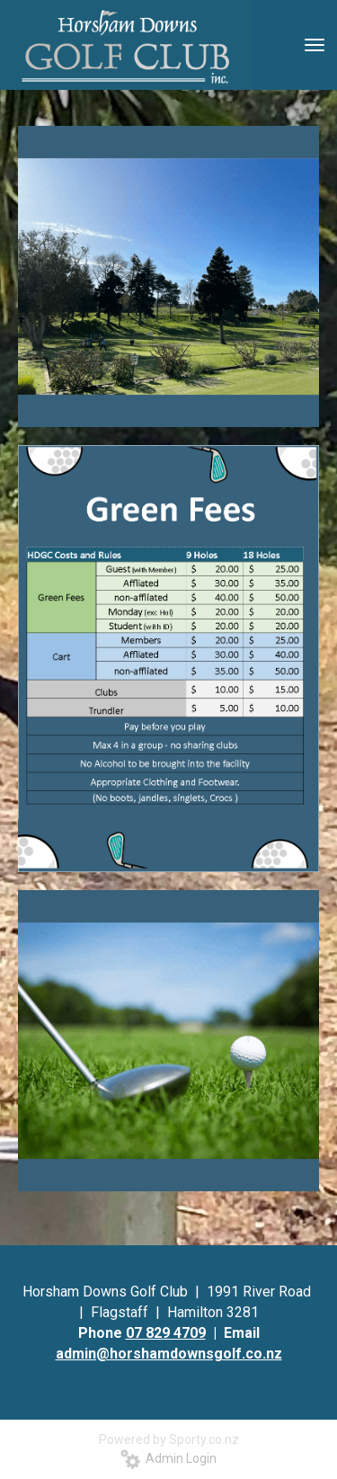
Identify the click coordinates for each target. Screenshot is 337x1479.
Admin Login (168, 1458)
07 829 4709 (166, 1332)
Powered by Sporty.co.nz (169, 1439)
